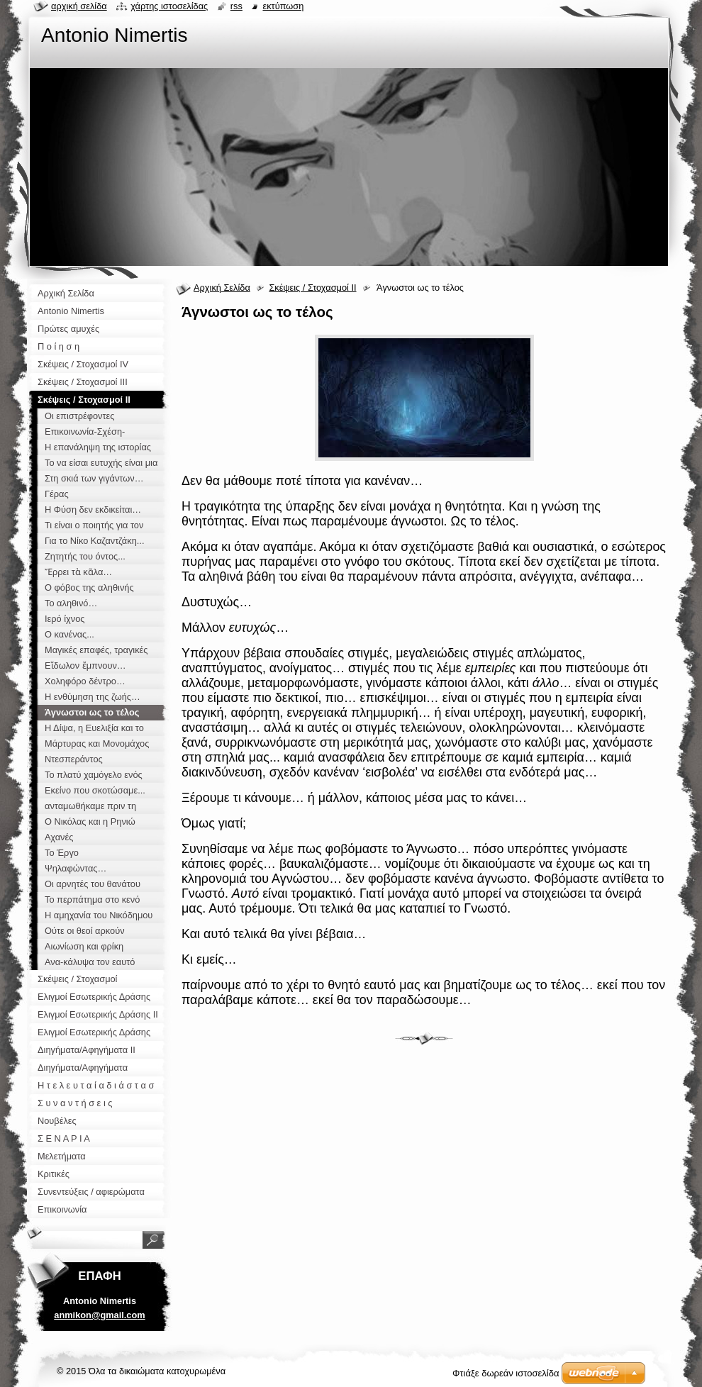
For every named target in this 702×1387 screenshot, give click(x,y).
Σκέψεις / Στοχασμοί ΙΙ (312, 287)
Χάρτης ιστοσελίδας (169, 6)
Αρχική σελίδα (79, 6)
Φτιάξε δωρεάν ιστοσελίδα (505, 1373)
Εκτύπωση (282, 6)
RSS (236, 6)
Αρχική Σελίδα (222, 287)
